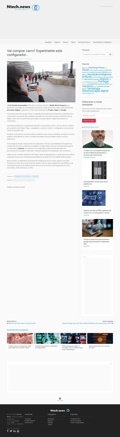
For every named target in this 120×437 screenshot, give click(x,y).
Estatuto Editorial (30, 420)
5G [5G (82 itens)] (83, 68)
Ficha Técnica (29, 422)
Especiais (74, 414)
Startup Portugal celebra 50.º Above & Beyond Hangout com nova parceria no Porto (87, 323)
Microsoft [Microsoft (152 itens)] (88, 79)
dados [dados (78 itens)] (96, 70)
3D (14, 180)
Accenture (19, 180)
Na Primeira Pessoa (84, 42)
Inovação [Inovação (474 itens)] (92, 74)
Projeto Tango (30, 180)
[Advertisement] (60, 26)
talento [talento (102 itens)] (84, 89)
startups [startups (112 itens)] (107, 86)
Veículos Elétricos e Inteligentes (102, 42)
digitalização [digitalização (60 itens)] (102, 70)
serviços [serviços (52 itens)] (95, 86)
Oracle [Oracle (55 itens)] (83, 82)
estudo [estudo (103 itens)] (92, 72)
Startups (65, 42)
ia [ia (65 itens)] (111, 72)
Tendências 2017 (75, 419)
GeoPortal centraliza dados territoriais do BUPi (21, 323)
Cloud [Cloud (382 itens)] (85, 69)
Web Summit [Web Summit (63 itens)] (90, 93)
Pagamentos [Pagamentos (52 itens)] (95, 82)
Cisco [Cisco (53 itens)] (106, 68)
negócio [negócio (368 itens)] (104, 79)
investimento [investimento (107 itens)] (108, 77)
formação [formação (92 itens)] (98, 72)
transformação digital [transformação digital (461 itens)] (95, 90)
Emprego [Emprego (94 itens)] (108, 70)
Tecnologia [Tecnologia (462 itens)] (93, 88)
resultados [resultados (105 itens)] (101, 84)
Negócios (57, 42)
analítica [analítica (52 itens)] (86, 68)
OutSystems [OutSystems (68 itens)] (89, 82)
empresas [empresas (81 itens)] (85, 72)
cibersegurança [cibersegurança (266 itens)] (96, 67)
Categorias (52, 414)
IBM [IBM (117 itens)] (83, 75)
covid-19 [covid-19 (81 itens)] (91, 70)
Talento (73, 42)
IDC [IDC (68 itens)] (86, 75)
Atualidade (48, 42)
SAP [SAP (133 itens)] (107, 84)
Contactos (28, 419)
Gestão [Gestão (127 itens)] (104, 72)
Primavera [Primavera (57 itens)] (84, 84)
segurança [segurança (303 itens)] (87, 86)
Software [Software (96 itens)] (100, 86)
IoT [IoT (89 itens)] (83, 79)
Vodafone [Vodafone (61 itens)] (84, 93)
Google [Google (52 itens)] (109, 72)
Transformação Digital (77, 422)
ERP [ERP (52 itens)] (89, 72)
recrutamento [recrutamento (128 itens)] (92, 84)
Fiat (24, 180)
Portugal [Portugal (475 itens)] (103, 81)
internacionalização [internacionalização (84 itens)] (98, 77)
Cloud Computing (75, 420)
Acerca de (28, 414)
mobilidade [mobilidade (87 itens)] (96, 79)
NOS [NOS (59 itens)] (110, 79)
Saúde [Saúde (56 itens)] (110, 84)
